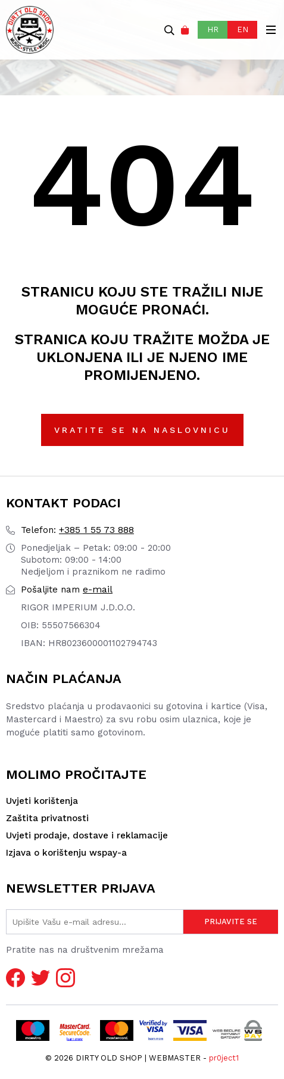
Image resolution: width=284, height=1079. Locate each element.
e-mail (67, 589)
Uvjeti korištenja (42, 801)
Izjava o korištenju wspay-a (66, 852)
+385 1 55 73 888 (77, 529)
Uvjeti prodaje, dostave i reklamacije (87, 835)
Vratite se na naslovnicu (142, 430)
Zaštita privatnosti (47, 818)
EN (242, 29)
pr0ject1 (224, 1057)
